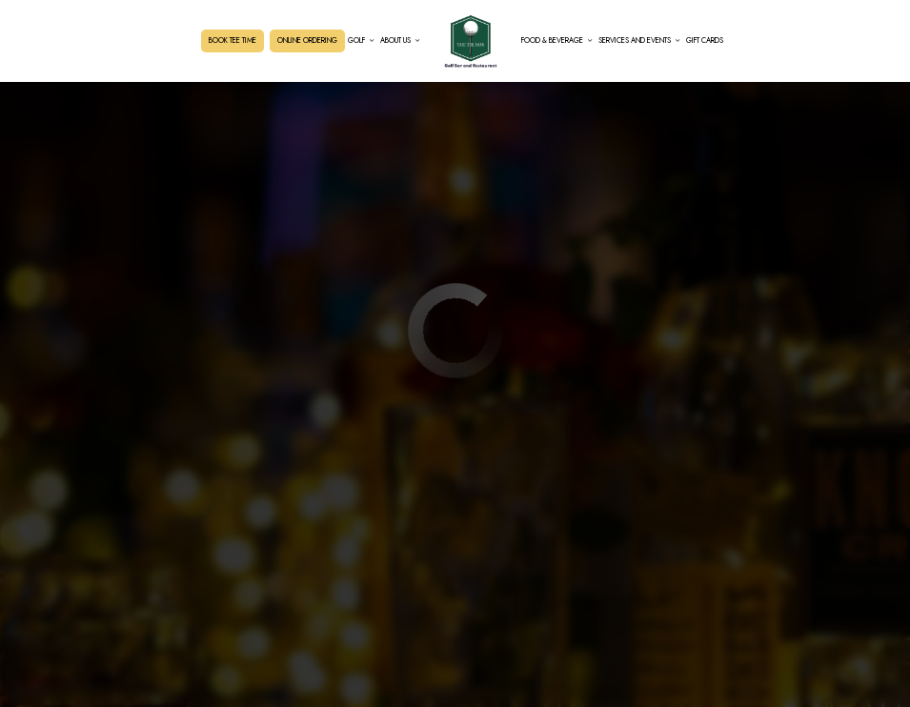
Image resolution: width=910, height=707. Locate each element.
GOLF (361, 40)
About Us (400, 40)
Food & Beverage (557, 40)
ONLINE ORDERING (307, 40)
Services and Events (639, 40)
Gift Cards (704, 40)
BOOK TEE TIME (232, 40)
